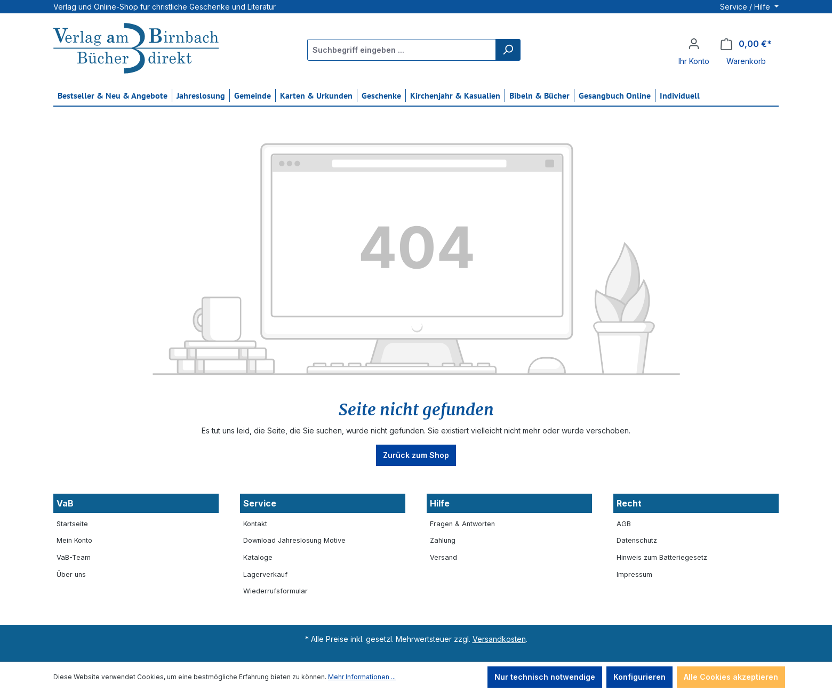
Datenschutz (637, 540)
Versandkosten (499, 638)
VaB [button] (65, 503)
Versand (443, 557)
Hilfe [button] (440, 503)
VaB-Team (74, 557)
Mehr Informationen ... (362, 677)
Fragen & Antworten (462, 524)
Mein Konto (74, 540)
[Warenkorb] (746, 44)
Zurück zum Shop (416, 455)
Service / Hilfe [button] (746, 6)
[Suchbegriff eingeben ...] (402, 49)
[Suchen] (507, 49)
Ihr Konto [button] (693, 61)
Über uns (71, 574)
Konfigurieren (639, 676)
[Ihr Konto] (694, 43)
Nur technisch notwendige (544, 676)
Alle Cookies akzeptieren (731, 676)
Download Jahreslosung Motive (294, 540)
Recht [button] (629, 503)
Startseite (72, 524)
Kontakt (255, 524)
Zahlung (442, 540)
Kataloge (258, 557)
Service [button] (259, 503)
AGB (624, 524)
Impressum (634, 574)
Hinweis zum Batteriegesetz (662, 557)
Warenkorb (746, 61)
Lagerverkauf (265, 574)
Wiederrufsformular (275, 591)
